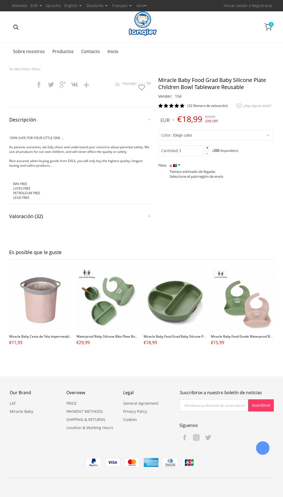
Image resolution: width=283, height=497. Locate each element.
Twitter (208, 437)
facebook (38, 84)
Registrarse (262, 5)
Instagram (196, 437)
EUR (167, 120)
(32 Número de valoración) (207, 105)
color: (166, 135)
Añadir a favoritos (141, 87)
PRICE (71, 403)
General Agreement (141, 403)
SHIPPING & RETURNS (85, 419)
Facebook (184, 437)
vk (74, 84)
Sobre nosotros (29, 51)
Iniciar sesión (236, 5)
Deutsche (94, 5)
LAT (13, 403)
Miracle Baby (21, 411)
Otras (36, 69)
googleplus (62, 84)
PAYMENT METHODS (84, 411)
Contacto (90, 51)
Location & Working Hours (89, 427)
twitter (50, 84)
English (71, 5)
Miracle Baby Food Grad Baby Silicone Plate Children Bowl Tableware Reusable (203, 336)
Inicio (112, 51)
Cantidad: (170, 150)
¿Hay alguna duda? (257, 105)
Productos (63, 51)
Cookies (130, 419)
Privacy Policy (135, 411)
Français (119, 5)
